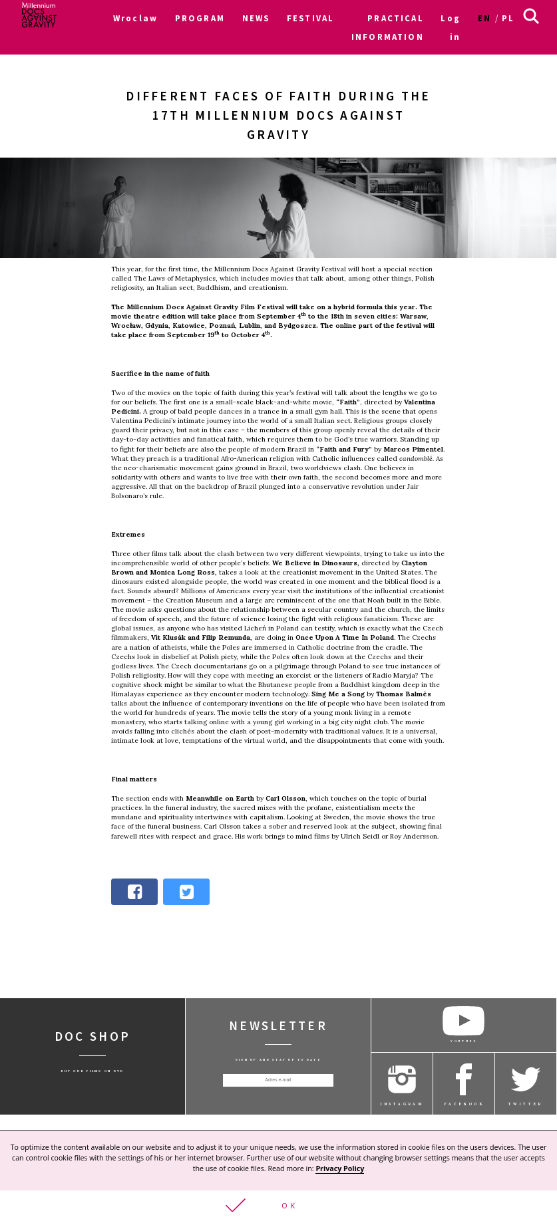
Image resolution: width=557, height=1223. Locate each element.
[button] (278, 1207)
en (484, 18)
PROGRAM (200, 18)
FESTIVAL (310, 18)
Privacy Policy (339, 1169)
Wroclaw (135, 18)
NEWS (256, 18)
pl (508, 18)
